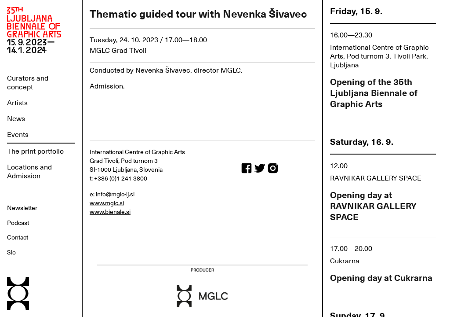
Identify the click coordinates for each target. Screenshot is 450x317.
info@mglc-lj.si (115, 194)
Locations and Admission (29, 172)
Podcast (18, 223)
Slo (11, 252)
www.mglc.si (107, 203)
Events (18, 134)
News (16, 118)
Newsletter (22, 208)
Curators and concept (27, 83)
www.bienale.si (110, 212)
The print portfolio (35, 151)
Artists (17, 103)
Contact (17, 237)
